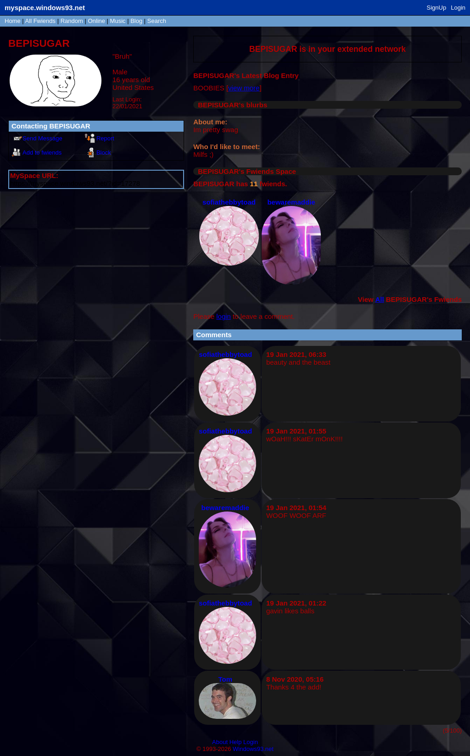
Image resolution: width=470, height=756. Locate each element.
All (40, 20)
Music (118, 20)
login (223, 316)
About (220, 742)
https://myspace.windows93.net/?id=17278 (75, 183)
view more (243, 88)
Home (13, 20)
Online (96, 20)
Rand (72, 20)
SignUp (437, 7)
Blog (136, 20)
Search (156, 20)
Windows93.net (253, 748)
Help (235, 742)
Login (458, 7)
